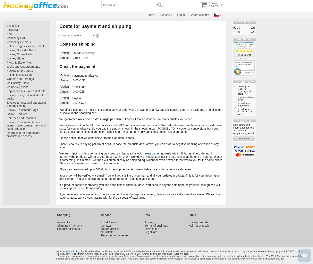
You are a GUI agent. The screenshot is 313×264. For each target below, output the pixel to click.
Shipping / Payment (69, 225)
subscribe (244, 138)
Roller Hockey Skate (20, 74)
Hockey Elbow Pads (19, 54)
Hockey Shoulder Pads (21, 50)
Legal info (151, 232)
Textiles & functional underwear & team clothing (26, 104)
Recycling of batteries (114, 235)
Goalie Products (17, 114)
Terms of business (156, 225)
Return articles (110, 228)
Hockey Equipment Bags (22, 110)
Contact (106, 225)
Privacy (149, 222)
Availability (64, 222)
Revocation (152, 228)
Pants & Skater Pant (19, 62)
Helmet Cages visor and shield (26, 46)
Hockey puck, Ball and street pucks (25, 97)
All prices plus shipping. (68, 251)
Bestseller (13, 25)
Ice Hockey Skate (18, 83)
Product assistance (69, 228)
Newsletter (108, 232)
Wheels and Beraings (20, 79)
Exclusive (13, 29)
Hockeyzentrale (199, 222)
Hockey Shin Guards (20, 70)
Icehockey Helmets (19, 42)
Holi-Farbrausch (199, 225)
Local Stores (109, 222)
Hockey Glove (15, 58)
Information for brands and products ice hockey (23, 134)
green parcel (152, 153)
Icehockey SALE (17, 38)
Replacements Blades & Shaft (26, 91)
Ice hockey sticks (17, 87)
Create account (199, 15)
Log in (181, 15)
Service (165, 15)
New (9, 34)
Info (151, 15)
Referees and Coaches (21, 118)
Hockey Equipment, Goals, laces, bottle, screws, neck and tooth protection (26, 125)
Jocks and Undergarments (23, 66)
